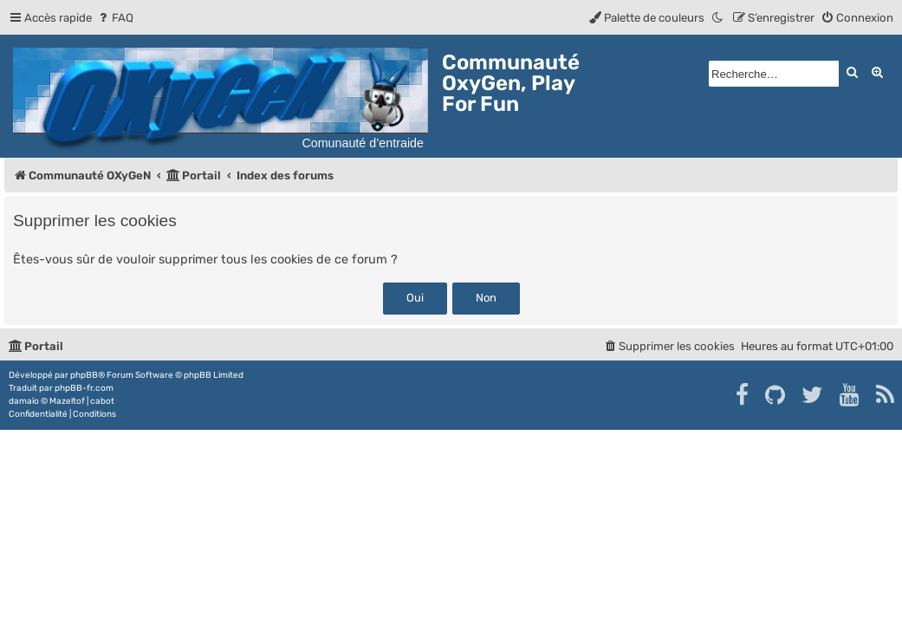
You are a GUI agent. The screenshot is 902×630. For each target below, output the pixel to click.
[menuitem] (114, 17)
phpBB (84, 375)
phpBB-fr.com (84, 388)
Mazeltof (67, 401)
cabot (102, 401)
